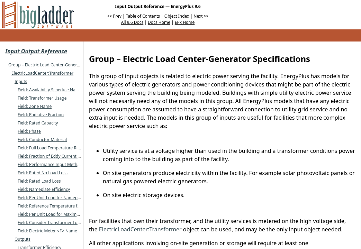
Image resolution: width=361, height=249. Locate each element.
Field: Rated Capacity (38, 123)
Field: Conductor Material (42, 139)
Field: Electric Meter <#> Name (47, 231)
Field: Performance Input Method (50, 164)
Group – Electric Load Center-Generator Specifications (60, 65)
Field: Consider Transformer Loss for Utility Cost (64, 222)
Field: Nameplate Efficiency (44, 189)
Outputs (22, 239)
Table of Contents (143, 16)
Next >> (200, 16)
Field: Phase (29, 131)
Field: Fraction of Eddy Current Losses (54, 156)
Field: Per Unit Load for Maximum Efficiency (60, 214)
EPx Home (185, 22)
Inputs (21, 81)
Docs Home (159, 22)
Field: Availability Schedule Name (50, 90)
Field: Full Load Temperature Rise (50, 148)
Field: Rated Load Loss (39, 181)
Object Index (176, 16)
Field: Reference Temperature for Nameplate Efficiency (71, 206)
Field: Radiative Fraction (41, 115)
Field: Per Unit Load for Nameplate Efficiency (61, 198)
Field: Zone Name (35, 106)
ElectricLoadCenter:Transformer (42, 73)
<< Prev (114, 16)
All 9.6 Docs (132, 22)
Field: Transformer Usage (42, 98)
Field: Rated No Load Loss (42, 173)
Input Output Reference (36, 51)
